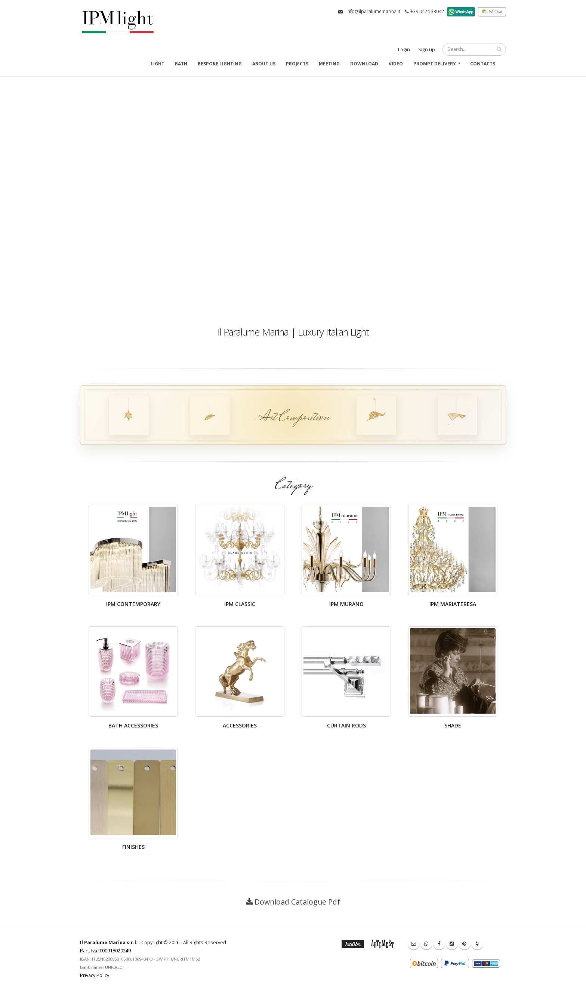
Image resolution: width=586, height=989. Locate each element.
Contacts (482, 64)
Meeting (329, 64)
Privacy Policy (94, 975)
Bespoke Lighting (220, 64)
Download (364, 64)
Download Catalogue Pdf (297, 902)
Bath (181, 64)
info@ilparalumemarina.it (373, 11)
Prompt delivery (434, 64)
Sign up (426, 49)
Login (404, 49)
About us (263, 64)
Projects (297, 64)
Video (396, 64)
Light (157, 64)
